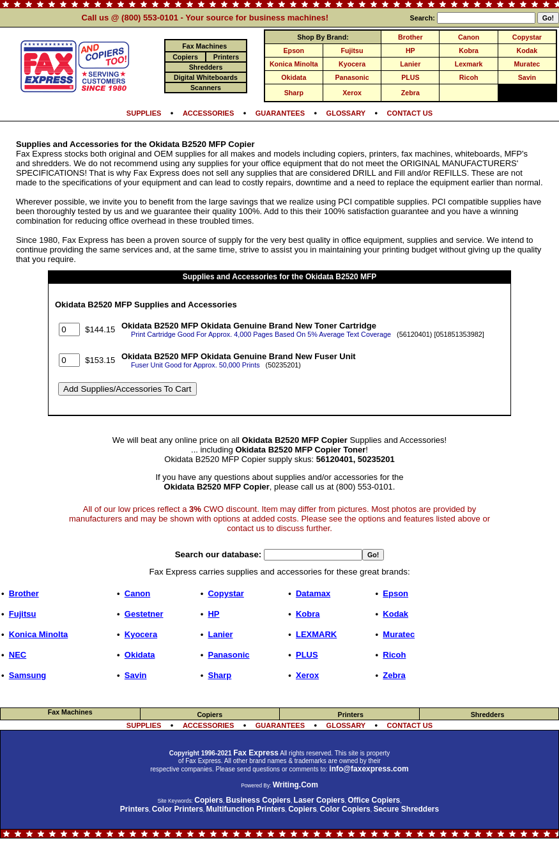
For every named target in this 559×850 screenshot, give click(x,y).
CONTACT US (410, 113)
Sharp (293, 93)
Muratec (527, 64)
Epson (294, 50)
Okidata (293, 77)
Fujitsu (352, 50)
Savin (527, 77)
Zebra (410, 93)
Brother (410, 37)
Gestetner (144, 614)
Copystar (527, 37)
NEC (17, 655)
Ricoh (469, 77)
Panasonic (352, 77)
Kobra (469, 50)
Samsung (28, 675)
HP (410, 50)
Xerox (352, 93)
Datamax (313, 593)
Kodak (527, 50)
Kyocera (352, 64)
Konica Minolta (294, 64)
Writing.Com (295, 784)
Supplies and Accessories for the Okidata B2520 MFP (280, 276)
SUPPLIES (144, 113)
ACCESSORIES (208, 113)
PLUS (410, 77)
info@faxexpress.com (368, 768)
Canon (468, 37)
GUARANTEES (280, 113)
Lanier (410, 64)
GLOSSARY (346, 113)
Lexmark (469, 64)
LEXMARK (316, 634)
